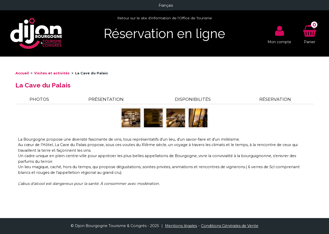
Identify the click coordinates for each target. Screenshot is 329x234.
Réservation (275, 99)
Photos (39, 99)
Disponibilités (193, 99)
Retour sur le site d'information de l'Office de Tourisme (164, 18)
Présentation (106, 99)
